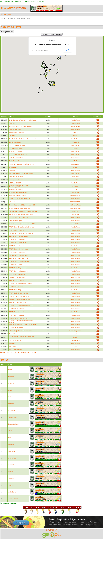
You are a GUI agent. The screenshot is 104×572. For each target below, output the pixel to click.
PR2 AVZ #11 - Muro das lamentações (21, 233)
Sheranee (75, 148)
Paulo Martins (75, 340)
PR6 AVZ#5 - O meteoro (16, 315)
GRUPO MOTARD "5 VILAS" (18, 154)
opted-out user (12, 458)
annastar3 (11, 465)
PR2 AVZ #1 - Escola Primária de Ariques (22, 227)
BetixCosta (75, 176)
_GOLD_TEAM (75, 126)
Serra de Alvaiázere (15, 340)
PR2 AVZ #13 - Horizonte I (17, 239)
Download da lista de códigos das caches (18, 352)
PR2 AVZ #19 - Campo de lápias (19, 255)
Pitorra (21, 8)
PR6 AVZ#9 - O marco (16, 327)
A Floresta (12, 123)
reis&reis (10, 471)
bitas (9, 437)
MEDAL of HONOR (15, 183)
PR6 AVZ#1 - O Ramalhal (17, 277)
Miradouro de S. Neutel (16, 189)
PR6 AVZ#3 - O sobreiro (16, 309)
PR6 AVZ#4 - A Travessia (17, 312)
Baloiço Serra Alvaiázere (16, 132)
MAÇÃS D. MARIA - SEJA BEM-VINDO (21, 173)
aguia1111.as (75, 145)
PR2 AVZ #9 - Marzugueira (17, 274)
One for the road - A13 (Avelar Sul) (19, 208)
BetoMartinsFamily (75, 205)
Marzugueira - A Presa (16, 180)
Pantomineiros (12, 417)
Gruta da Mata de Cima (16, 158)
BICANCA (12, 136)
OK (67, 50)
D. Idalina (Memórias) (15, 148)
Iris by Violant (13, 167)
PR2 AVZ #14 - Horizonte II (17, 242)
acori (75, 334)
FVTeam (75, 189)
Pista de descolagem (15, 220)
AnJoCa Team (75, 120)
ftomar (75, 136)
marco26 (75, 180)
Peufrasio (11, 397)
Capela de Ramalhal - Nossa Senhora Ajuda (22, 139)
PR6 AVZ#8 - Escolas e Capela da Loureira (22, 324)
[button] (50, 70)
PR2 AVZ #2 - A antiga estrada (18, 258)
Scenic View (13, 334)
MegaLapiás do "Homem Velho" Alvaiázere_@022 (19, 186)
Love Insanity (13, 170)
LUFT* (10, 431)
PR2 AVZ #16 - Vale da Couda (18, 249)
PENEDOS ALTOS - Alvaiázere (18, 217)
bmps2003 (75, 211)
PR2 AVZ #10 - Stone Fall (17, 230)
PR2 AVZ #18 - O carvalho (17, 252)
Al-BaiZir (75, 132)
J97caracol (75, 142)
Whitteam (11, 403)
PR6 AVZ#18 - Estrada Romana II (19, 299)
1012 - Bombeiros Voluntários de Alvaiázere (22, 120)
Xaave (10, 369)
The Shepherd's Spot (15, 349)
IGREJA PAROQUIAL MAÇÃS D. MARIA (21, 164)
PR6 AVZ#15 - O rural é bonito (18, 293)
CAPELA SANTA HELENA (17, 145)
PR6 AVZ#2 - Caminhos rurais (18, 302)
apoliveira (11, 376)
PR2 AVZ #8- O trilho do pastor (18, 271)
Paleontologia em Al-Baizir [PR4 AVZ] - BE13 (23, 211)
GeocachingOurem (75, 331)
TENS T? (12, 343)
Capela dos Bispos (15, 142)
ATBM (75, 337)
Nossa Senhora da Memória (17, 195)
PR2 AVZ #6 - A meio (15, 264)
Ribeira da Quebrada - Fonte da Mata (20, 331)
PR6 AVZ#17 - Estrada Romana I (19, 296)
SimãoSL (11, 485)
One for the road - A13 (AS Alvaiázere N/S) (22, 205)
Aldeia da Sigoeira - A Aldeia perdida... (21, 126)
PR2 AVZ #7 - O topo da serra (18, 268)
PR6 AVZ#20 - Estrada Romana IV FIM (21, 305)
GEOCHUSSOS (75, 195)
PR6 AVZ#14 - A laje (15, 290)
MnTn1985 (11, 410)
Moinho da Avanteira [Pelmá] (18, 192)
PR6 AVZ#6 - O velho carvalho (18, 318)
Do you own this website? (41, 50)
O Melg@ (75, 186)
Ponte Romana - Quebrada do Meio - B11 (22, 224)
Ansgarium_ (11, 451)
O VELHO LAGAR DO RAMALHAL (20, 198)
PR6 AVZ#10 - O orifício (16, 280)
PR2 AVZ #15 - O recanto (17, 246)
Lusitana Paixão (13, 499)
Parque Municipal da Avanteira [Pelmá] (21, 214)
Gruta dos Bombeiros (15, 161)
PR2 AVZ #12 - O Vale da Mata (18, 236)
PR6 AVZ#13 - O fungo (16, 287)
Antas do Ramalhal (15, 129)
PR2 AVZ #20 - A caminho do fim (19, 261)
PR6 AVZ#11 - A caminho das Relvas (20, 283)
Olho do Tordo (13, 202)
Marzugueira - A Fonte (16, 176)
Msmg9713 (75, 192)
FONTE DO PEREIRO (16, 151)
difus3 (75, 167)
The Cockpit (12, 346)
